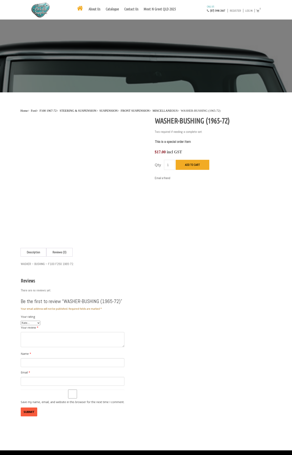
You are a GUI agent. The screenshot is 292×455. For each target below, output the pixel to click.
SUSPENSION (108, 110)
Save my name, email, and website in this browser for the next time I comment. (72, 402)
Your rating (28, 317)
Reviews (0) (59, 252)
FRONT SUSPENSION (135, 110)
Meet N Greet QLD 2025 (160, 9)
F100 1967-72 (48, 110)
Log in (249, 10)
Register (235, 10)
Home (24, 110)
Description (33, 252)
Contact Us (131, 9)
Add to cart (192, 165)
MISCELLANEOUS (165, 110)
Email (25, 372)
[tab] (33, 252)
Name (26, 354)
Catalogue (112, 9)
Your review (29, 327)
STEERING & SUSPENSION (78, 110)
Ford (33, 110)
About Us (94, 9)
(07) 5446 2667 (216, 8)
